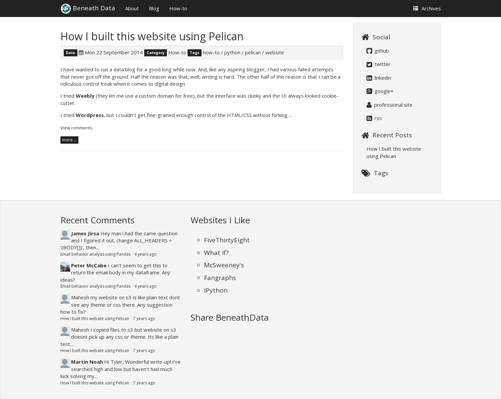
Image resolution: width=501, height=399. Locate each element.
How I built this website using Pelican (152, 36)
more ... (69, 140)
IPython (216, 290)
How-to (178, 8)
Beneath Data (87, 5)
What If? (216, 252)
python (232, 52)
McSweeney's (224, 265)
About (132, 8)
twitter (378, 64)
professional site (389, 104)
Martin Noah (87, 361)
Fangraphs (220, 277)
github (377, 50)
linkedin (378, 77)
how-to (211, 52)
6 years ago (146, 254)
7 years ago (144, 318)
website (274, 52)
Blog (154, 8)
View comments (76, 128)
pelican (253, 52)
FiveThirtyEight (227, 240)
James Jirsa (85, 233)
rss (374, 118)
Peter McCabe (88, 265)
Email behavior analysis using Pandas (96, 254)
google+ (380, 91)
